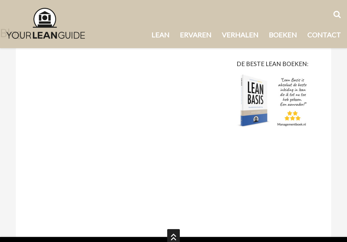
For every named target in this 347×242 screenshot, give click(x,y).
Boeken (283, 35)
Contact (324, 35)
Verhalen (240, 35)
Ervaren (195, 35)
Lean (160, 35)
